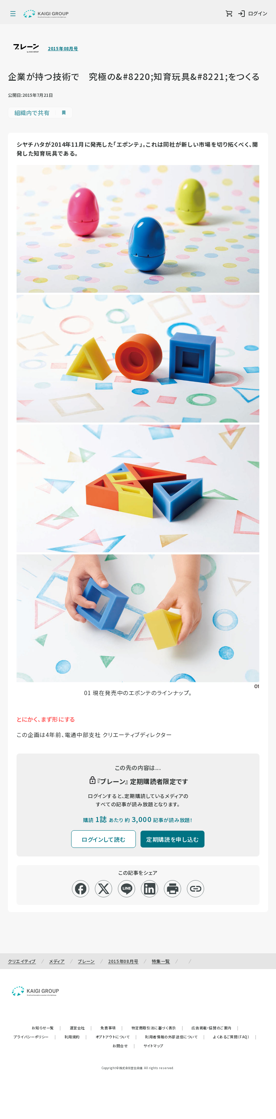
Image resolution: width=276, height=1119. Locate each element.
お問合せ (123, 1045)
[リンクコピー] (196, 889)
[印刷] (173, 889)
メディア (57, 961)
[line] (127, 889)
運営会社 (81, 1027)
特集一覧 (161, 961)
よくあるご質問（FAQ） (235, 1036)
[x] (104, 889)
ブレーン (86, 961)
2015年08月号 (63, 48)
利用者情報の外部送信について (174, 1036)
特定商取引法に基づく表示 (157, 1027)
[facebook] (81, 889)
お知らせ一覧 (46, 1027)
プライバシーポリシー (35, 1036)
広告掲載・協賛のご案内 (215, 1027)
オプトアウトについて (116, 1036)
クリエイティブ (22, 961)
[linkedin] (150, 889)
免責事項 (112, 1027)
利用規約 (76, 1036)
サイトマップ (153, 1045)
